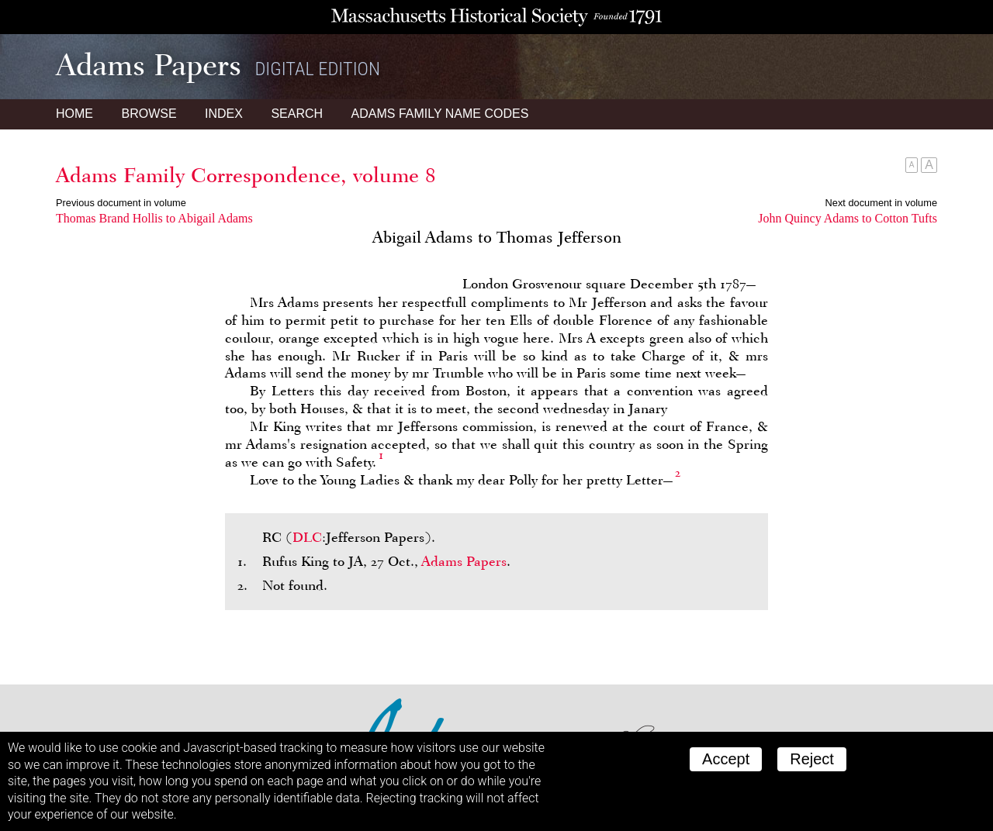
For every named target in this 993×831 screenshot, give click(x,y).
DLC (307, 537)
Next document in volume (881, 203)
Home (74, 113)
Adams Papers (464, 561)
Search (297, 113)
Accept (725, 758)
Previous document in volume (121, 203)
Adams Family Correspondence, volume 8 (246, 175)
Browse (148, 113)
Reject (812, 758)
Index (224, 113)
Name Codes (440, 113)
